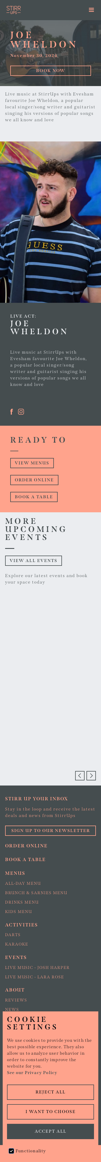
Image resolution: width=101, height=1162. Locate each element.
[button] (91, 10)
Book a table (34, 496)
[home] (38, 10)
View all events (33, 560)
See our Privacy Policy (32, 1072)
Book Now (50, 70)
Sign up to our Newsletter (50, 830)
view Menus (32, 462)
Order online (34, 479)
